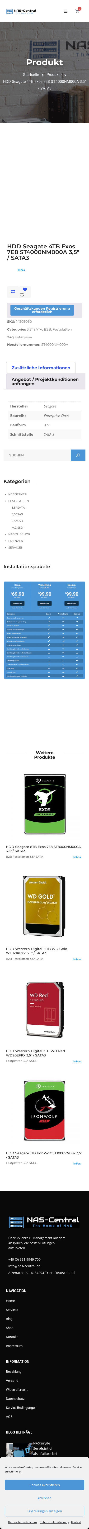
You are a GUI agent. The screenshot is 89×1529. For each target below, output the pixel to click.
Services (15, 547)
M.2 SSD (17, 527)
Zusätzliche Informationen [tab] (41, 367)
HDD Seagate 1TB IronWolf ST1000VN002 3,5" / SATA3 (44, 1155)
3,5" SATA (34, 329)
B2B (47, 329)
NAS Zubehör (19, 534)
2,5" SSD (17, 521)
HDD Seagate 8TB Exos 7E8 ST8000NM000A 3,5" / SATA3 (43, 849)
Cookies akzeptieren (44, 1485)
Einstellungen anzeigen (44, 1511)
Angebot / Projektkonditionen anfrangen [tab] (45, 381)
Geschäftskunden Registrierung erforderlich (42, 310)
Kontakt (76, 1522)
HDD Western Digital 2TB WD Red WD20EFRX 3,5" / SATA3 (35, 1053)
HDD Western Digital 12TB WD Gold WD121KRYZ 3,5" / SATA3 (36, 951)
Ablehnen (44, 1498)
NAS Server (17, 494)
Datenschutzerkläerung (22, 1522)
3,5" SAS (17, 514)
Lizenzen (15, 541)
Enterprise (23, 337)
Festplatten (62, 329)
